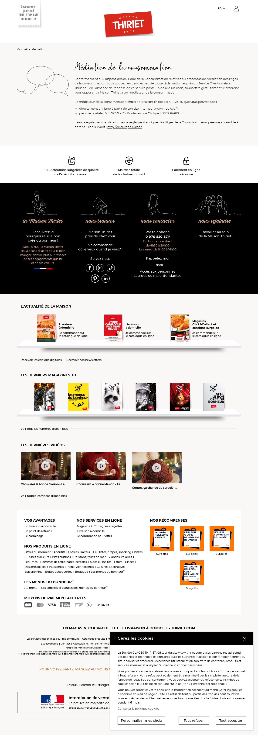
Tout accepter (230, 720)
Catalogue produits (93, 638)
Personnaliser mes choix (141, 720)
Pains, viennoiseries (80, 567)
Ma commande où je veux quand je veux (100, 247)
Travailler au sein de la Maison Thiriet (215, 234)
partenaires (219, 652)
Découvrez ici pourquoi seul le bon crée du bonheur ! (43, 236)
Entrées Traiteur (79, 552)
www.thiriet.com (190, 652)
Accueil (22, 49)
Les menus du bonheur (108, 571)
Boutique (81, 571)
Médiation (38, 49)
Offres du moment (37, 552)
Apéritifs (59, 552)
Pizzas (138, 552)
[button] (236, 8)
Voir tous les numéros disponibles (44, 428)
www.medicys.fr (166, 108)
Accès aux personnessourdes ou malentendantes (157, 274)
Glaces (129, 562)
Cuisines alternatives (111, 567)
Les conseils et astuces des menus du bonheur (74, 587)
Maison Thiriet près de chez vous (100, 234)
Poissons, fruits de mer (90, 557)
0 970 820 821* (158, 237)
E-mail (158, 265)
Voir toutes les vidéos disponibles (44, 496)
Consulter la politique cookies (138, 708)
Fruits (118, 562)
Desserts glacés (35, 567)
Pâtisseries (56, 567)
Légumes (30, 562)
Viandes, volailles (120, 557)
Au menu (30, 587)
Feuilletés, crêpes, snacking (112, 552)
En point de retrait (37, 531)
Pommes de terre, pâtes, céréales (63, 562)
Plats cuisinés (61, 557)
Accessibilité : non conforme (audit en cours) (99, 643)
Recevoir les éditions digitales (41, 360)
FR (219, 8)
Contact (65, 643)
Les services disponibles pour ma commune (53, 638)
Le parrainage (34, 536)
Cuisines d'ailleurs (36, 557)
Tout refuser (194, 720)
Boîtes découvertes (58, 571)
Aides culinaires (100, 562)
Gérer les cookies (230, 690)
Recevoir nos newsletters (84, 360)
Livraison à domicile (91, 531)
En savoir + (104, 605)
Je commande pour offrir (94, 536)
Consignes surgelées (108, 526)
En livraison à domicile (40, 526)
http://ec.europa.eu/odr (124, 127)
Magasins (83, 526)
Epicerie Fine (33, 571)
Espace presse (49, 643)
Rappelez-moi (157, 258)
